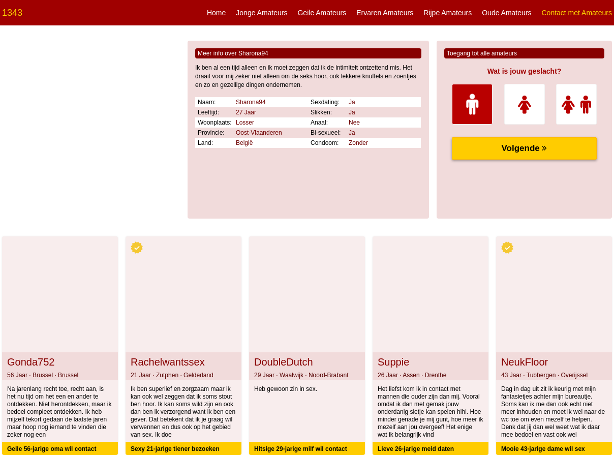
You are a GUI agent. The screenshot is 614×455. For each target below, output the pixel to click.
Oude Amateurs (506, 13)
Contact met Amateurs (576, 13)
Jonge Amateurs (261, 13)
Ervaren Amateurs (384, 13)
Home (216, 13)
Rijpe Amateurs (447, 13)
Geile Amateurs (321, 13)
